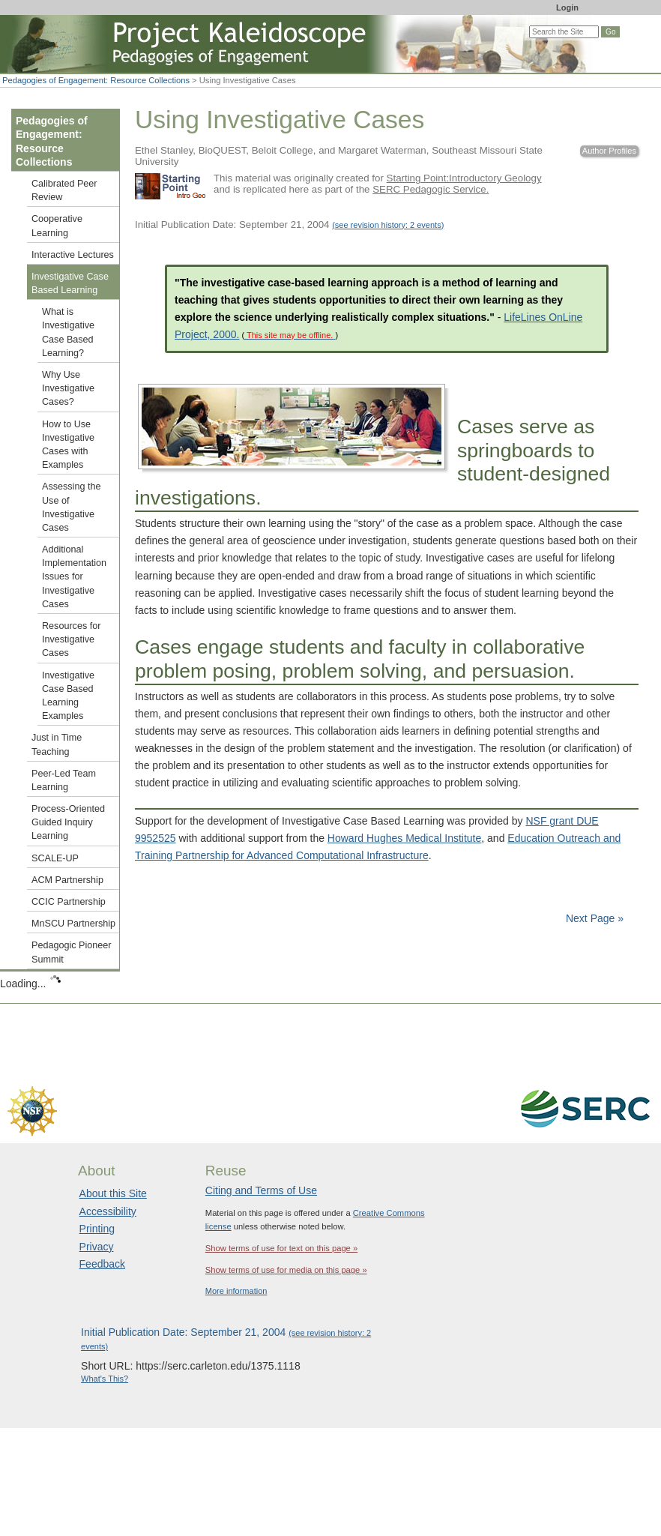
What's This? (104, 1378)
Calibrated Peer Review (64, 190)
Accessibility (107, 1211)
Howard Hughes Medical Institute (404, 838)
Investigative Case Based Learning (70, 283)
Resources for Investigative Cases (71, 639)
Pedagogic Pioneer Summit (71, 952)
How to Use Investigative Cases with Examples (68, 445)
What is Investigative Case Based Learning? (68, 332)
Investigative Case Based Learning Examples (68, 696)
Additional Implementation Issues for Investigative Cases (74, 576)
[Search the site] (564, 31)
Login (567, 7)
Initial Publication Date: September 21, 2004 (289, 224)
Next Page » (593, 918)
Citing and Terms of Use (261, 1190)
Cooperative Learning (56, 226)
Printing (97, 1229)
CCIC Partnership (68, 902)
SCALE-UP (55, 858)
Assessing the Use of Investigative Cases (71, 507)
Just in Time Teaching (56, 744)
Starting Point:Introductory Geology (464, 178)
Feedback (102, 1264)
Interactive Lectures (72, 255)
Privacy (96, 1247)
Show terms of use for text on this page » (281, 1248)
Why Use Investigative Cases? (68, 388)
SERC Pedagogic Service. (430, 189)
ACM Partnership (67, 880)
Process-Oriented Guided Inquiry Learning (68, 822)
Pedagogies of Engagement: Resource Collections (96, 80)
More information (236, 1290)
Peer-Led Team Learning (63, 780)
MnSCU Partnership (73, 923)
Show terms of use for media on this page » (286, 1269)
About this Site (113, 1193)
